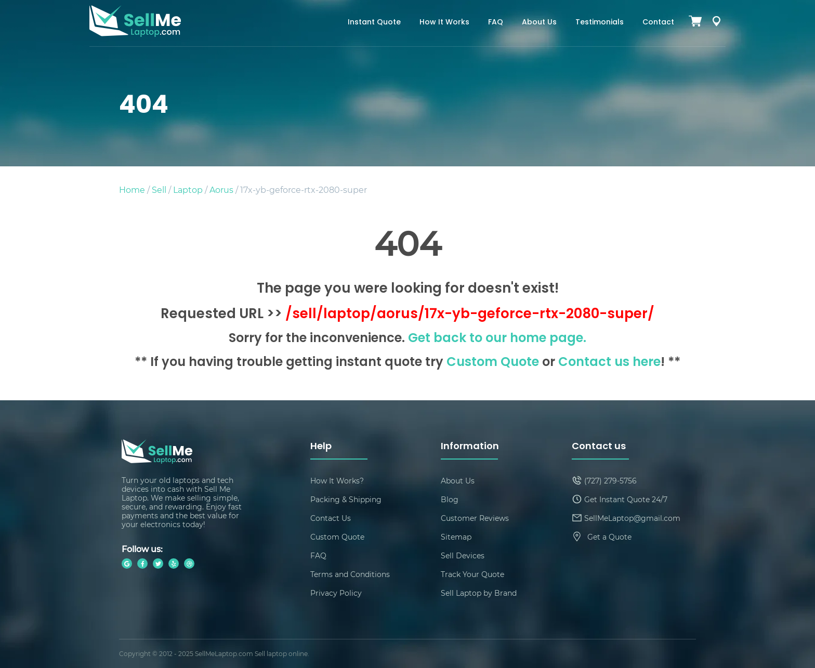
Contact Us (330, 518)
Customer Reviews (475, 518)
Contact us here (609, 362)
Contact (658, 23)
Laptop (188, 189)
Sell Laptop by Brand (479, 593)
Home (132, 189)
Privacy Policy (336, 593)
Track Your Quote (472, 574)
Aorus (221, 189)
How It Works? (337, 481)
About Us (539, 23)
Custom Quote (492, 362)
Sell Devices (462, 555)
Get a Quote (609, 537)
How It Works (444, 23)
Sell (159, 189)
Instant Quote (374, 23)
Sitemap (456, 537)
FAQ (495, 23)
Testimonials (599, 23)
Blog (449, 499)
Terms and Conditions (350, 574)
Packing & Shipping (346, 499)
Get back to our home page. (497, 339)
